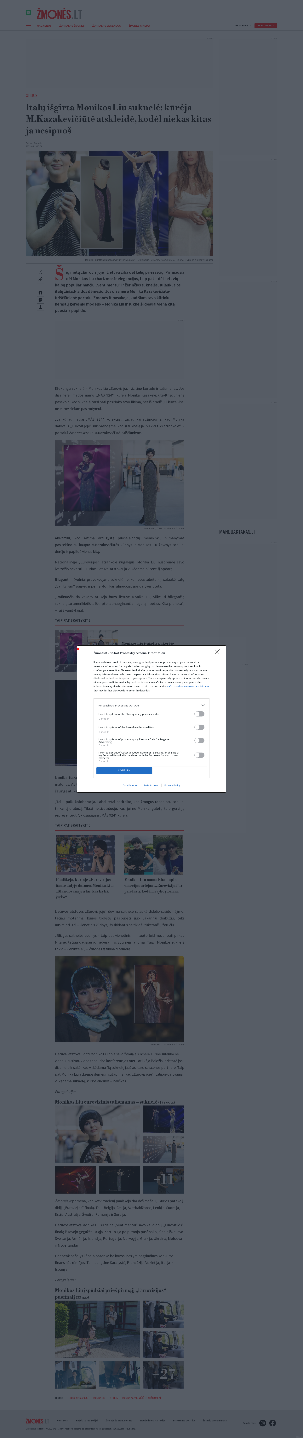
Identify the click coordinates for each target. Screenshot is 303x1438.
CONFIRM (125, 770)
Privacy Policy (172, 785)
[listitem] (151, 705)
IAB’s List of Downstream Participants (188, 686)
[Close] (218, 652)
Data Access (151, 785)
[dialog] (151, 719)
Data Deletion (130, 785)
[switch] (199, 713)
